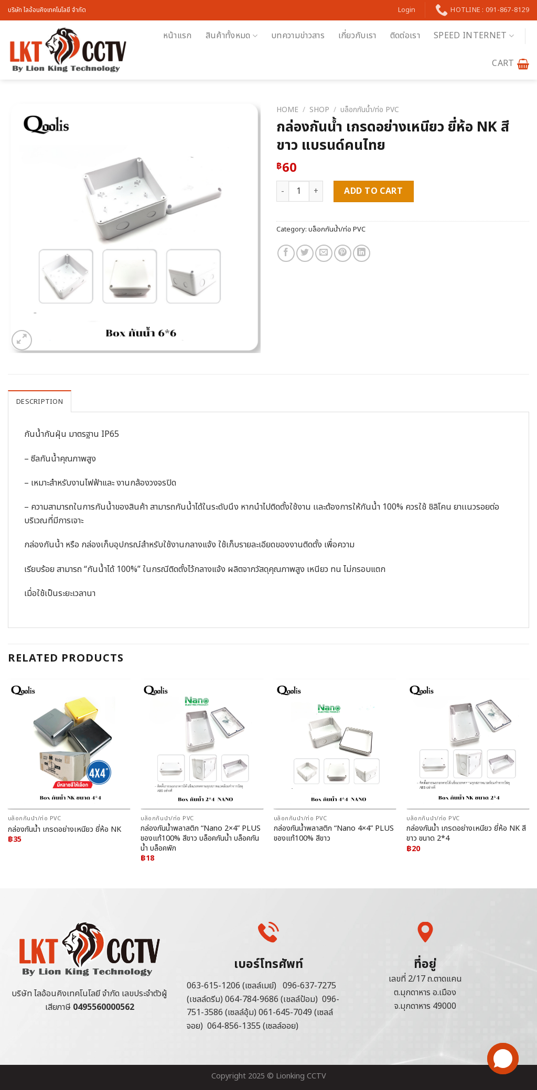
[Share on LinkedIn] (361, 253)
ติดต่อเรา (405, 35)
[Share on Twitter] (305, 253)
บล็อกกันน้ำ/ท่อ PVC (369, 110)
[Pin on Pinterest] (342, 253)
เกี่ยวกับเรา (357, 35)
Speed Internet (474, 35)
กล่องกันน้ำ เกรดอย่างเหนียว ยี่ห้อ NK (64, 830)
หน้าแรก (177, 35)
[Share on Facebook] (286, 253)
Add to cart (373, 191)
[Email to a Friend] (323, 253)
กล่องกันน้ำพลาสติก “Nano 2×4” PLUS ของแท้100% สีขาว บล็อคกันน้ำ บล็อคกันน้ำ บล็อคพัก (201, 838)
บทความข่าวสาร (298, 35)
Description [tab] (39, 402)
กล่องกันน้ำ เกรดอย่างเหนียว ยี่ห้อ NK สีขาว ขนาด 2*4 (466, 833)
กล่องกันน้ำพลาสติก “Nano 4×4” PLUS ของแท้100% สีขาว (334, 833)
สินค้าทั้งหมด (231, 35)
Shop (319, 110)
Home (287, 110)
